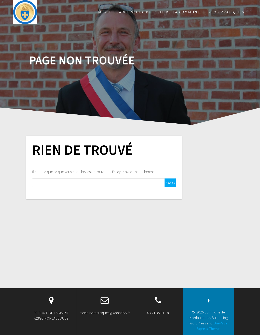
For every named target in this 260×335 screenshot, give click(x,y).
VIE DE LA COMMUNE (179, 12)
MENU (104, 12)
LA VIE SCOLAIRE (134, 12)
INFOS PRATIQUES (225, 12)
